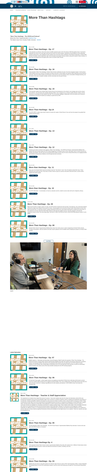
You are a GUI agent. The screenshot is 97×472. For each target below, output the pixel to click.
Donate (84, 3)
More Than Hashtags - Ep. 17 (41, 52)
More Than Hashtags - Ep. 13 (41, 134)
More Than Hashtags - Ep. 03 (41, 406)
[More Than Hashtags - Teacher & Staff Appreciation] (14, 342)
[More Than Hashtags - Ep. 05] (18, 371)
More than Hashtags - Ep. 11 (41, 170)
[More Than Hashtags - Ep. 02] (18, 429)
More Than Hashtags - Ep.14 (41, 112)
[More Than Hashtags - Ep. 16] (18, 76)
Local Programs (31, 12)
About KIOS (40, 12)
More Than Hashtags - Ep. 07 (41, 303)
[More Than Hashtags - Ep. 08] (18, 231)
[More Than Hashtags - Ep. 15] (18, 95)
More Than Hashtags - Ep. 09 (40, 207)
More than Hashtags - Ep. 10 (41, 191)
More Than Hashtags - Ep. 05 (41, 368)
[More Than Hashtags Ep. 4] (18, 390)
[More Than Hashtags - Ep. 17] (18, 57)
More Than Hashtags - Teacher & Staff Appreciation (43, 341)
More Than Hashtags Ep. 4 (40, 388)
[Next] (85, 294)
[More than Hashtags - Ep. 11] (18, 173)
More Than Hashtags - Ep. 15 (41, 92)
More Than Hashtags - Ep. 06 (41, 323)
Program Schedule (21, 12)
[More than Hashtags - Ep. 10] (18, 193)
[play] (12, 9)
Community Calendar (59, 12)
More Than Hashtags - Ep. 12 (41, 150)
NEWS (39, 42)
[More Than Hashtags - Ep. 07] (18, 307)
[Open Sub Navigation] (13, 12)
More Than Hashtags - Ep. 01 (41, 445)
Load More (48, 243)
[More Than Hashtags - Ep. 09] (18, 212)
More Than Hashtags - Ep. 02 (41, 424)
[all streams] (82, 8)
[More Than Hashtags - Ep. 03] (18, 409)
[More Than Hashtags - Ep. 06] (18, 327)
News (11, 12)
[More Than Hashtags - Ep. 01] (18, 448)
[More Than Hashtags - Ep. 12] (18, 154)
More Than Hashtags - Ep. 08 (41, 228)
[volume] (15, 9)
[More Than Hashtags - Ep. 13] (18, 134)
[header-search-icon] (77, 3)
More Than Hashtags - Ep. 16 (41, 72)
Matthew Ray (32, 41)
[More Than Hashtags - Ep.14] (18, 115)
